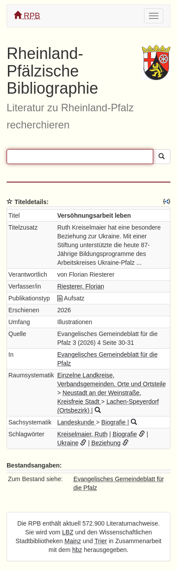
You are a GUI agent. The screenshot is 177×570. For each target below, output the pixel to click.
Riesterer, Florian (80, 286)
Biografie (114, 422)
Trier (101, 540)
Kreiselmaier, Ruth (82, 434)
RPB (27, 15)
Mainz (73, 540)
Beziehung (106, 442)
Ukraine (67, 442)
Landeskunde (76, 422)
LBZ (68, 532)
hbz (77, 549)
